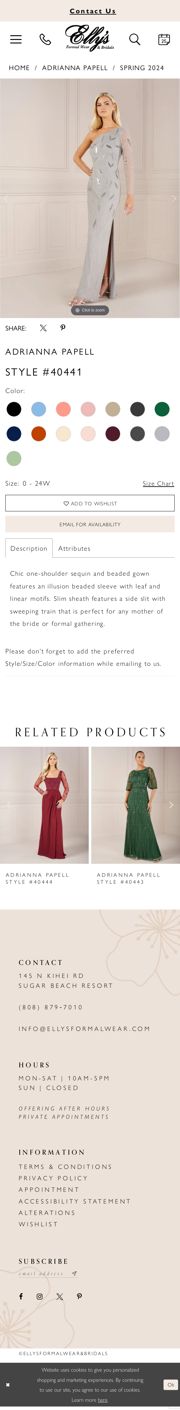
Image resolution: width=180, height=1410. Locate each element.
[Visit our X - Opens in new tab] (59, 1300)
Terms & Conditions (66, 1168)
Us (93, 10)
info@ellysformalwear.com (85, 1031)
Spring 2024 (142, 67)
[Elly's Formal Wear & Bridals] (90, 38)
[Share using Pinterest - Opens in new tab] (63, 328)
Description (29, 550)
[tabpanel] (90, 198)
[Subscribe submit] (78, 1276)
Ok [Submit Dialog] (171, 1388)
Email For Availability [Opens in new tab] (90, 526)
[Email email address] (50, 1276)
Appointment (49, 1192)
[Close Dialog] (8, 1387)
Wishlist (39, 1226)
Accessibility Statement (75, 1203)
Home (19, 67)
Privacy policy (54, 1180)
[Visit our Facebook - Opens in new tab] (21, 1300)
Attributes (74, 550)
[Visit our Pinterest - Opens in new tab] (79, 1300)
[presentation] (44, 807)
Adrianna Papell (75, 67)
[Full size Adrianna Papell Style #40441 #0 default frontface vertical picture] (90, 198)
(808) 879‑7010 (51, 1009)
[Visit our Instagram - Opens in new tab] (39, 1300)
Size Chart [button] (157, 483)
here (102, 1403)
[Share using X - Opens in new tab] (43, 328)
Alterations (47, 1215)
